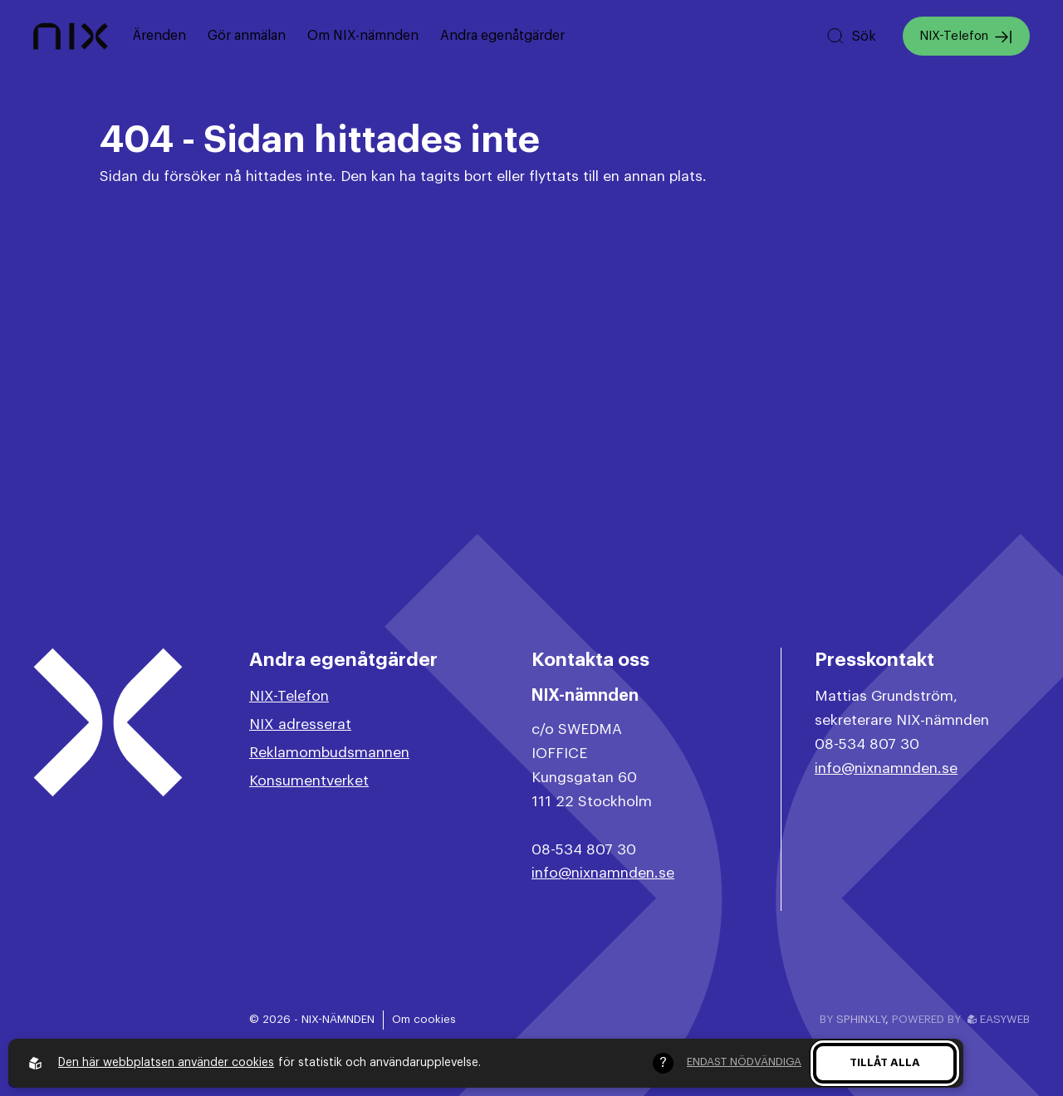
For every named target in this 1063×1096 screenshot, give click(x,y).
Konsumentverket (309, 781)
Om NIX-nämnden (363, 35)
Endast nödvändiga (744, 1061)
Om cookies (424, 1019)
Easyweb (998, 1019)
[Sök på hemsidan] (850, 36)
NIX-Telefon (966, 37)
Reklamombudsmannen (329, 753)
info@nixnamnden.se (603, 873)
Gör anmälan (247, 35)
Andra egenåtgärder (502, 35)
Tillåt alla (885, 1062)
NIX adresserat (300, 724)
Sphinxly (860, 1019)
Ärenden (159, 35)
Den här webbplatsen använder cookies (166, 1063)
